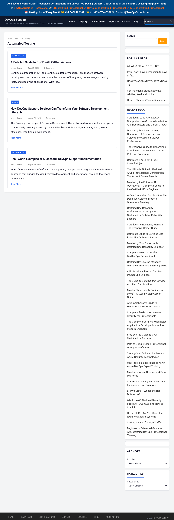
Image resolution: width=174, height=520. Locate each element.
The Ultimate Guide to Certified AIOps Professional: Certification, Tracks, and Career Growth (145, 173)
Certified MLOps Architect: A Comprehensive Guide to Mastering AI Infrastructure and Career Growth (147, 122)
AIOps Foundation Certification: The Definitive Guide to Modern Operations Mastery (147, 199)
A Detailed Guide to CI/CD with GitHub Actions (42, 63)
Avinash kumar (17, 69)
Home (11, 39)
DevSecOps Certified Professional (106, 7)
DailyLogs (26, 517)
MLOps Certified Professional (147, 7)
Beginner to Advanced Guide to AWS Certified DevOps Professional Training (147, 432)
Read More (18, 89)
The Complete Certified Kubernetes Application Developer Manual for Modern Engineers (147, 326)
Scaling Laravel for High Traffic (144, 423)
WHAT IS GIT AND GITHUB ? (143, 66)
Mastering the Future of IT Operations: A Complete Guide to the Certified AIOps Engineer (145, 186)
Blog (96, 517)
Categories (133, 482)
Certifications (47, 517)
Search (131, 36)
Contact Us (112, 517)
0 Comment (49, 69)
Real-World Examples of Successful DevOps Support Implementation (57, 161)
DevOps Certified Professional (31, 7)
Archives (132, 460)
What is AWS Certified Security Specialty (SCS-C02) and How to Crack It (145, 404)
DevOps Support (15, 20)
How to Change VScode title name (146, 100)
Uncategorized (19, 57)
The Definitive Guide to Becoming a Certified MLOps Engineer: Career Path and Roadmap (147, 151)
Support (66, 517)
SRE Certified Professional (68, 7)
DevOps (16, 104)
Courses (82, 517)
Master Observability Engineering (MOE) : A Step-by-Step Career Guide (145, 294)
